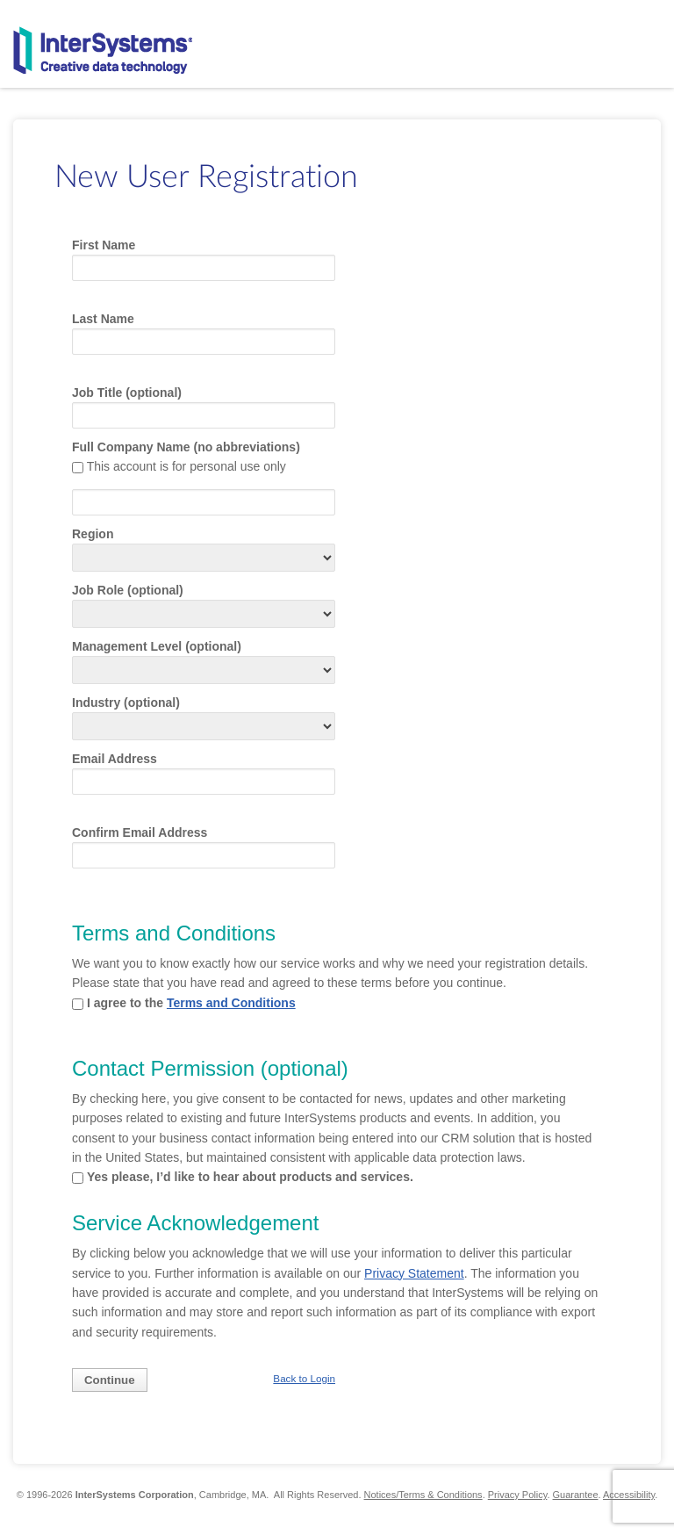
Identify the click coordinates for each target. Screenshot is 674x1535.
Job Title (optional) (127, 393)
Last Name (103, 319)
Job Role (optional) (127, 590)
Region (92, 534)
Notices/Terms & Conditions (423, 1494)
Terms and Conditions (231, 1003)
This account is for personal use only (186, 466)
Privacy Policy (518, 1494)
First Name (103, 245)
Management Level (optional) (156, 646)
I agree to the (191, 1003)
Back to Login (304, 1378)
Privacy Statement (414, 1273)
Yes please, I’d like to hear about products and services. (250, 1177)
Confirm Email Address (139, 832)
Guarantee (576, 1494)
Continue (109, 1380)
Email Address (114, 759)
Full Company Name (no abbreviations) (186, 447)
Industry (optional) (126, 702)
